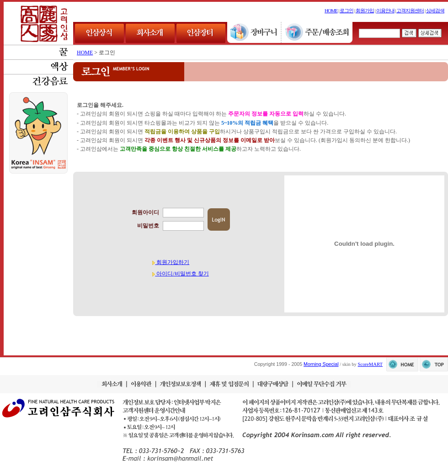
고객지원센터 (410, 10)
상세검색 (435, 10)
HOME (331, 10)
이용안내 (385, 10)
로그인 (346, 10)
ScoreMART (370, 364)
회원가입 (365, 10)
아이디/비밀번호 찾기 (180, 273)
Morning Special (321, 364)
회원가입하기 (170, 262)
